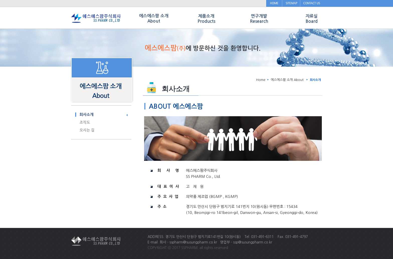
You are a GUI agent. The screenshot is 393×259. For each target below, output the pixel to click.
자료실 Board (312, 19)
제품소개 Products (206, 19)
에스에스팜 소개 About (287, 79)
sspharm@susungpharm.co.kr (193, 242)
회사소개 (86, 114)
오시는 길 (86, 130)
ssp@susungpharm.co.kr (252, 242)
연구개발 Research (259, 19)
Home (260, 79)
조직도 (84, 122)
